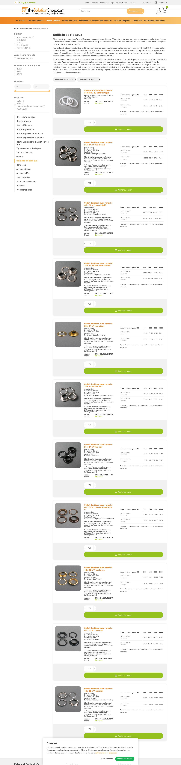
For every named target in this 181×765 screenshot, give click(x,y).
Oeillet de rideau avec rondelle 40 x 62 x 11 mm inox (98, 632)
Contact (133, 3)
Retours (56, 738)
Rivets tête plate (24, 125)
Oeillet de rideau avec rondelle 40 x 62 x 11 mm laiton (98, 523)
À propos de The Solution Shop (66, 729)
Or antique (22, 45)
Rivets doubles (23, 121)
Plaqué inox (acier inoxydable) (31, 106)
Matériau (19, 97)
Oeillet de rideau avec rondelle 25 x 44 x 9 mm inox (98, 356)
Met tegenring (25, 58)
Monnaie (146, 3)
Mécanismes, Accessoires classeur (95, 21)
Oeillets (19, 156)
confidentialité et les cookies (106, 753)
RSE (54, 732)
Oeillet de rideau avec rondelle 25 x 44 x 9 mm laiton (98, 302)
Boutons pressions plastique (30, 137)
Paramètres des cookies (156, 762)
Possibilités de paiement (63, 735)
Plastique (22, 109)
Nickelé (21, 40)
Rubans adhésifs (36, 21)
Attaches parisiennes (26, 181)
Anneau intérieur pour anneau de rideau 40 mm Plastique (98, 91)
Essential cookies (106, 759)
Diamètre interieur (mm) (27, 65)
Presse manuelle (24, 190)
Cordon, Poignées (122, 21)
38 (19, 71)
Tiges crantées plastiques (28, 148)
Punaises (20, 185)
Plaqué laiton (24, 48)
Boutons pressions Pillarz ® (29, 133)
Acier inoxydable (25, 37)
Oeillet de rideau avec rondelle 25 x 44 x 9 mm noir (98, 411)
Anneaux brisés (23, 169)
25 (19, 69)
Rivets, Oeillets (53, 21)
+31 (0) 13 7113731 (27, 2)
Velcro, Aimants (69, 21)
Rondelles (21, 165)
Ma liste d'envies (122, 3)
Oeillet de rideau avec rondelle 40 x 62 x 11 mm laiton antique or (98, 467)
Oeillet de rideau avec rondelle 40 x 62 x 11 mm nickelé (98, 192)
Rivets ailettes (23, 177)
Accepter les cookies (125, 759)
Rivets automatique (25, 117)
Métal (20, 104)
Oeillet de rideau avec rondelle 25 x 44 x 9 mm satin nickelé (98, 247)
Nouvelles (94, 3)
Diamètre (19, 81)
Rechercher (134, 11)
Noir (20, 42)
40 (19, 74)
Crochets (137, 21)
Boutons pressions (25, 129)
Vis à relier (21, 21)
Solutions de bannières (154, 21)
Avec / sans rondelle (24, 55)
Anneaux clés (22, 173)
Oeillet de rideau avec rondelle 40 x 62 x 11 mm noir (98, 577)
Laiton (21, 101)
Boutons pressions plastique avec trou (32, 143)
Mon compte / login (107, 3)
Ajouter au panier (134, 123)
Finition (18, 34)
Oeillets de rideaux (26, 161)
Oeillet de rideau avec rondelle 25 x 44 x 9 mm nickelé (98, 138)
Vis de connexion (24, 152)
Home (87, 3)
